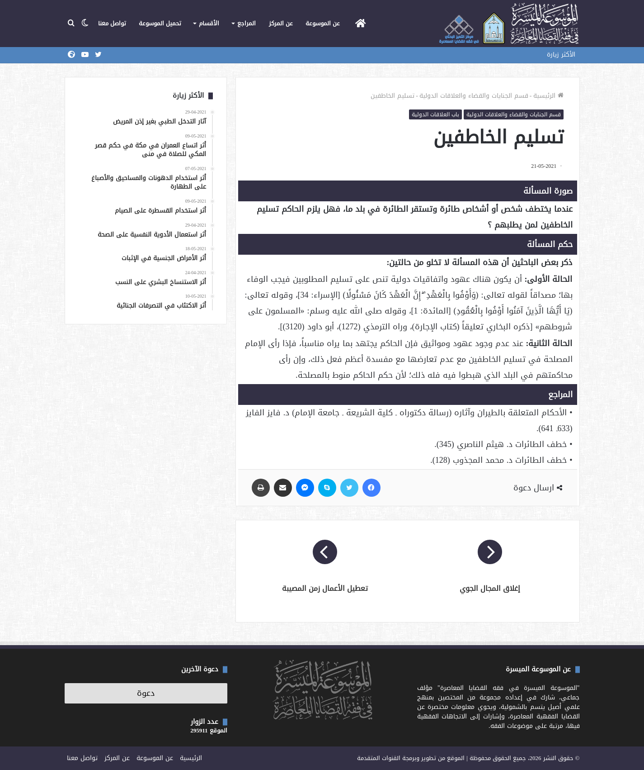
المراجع (246, 23)
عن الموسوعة (323, 23)
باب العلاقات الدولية (435, 114)
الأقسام (209, 23)
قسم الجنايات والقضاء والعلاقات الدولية (473, 96)
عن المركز (281, 23)
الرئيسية (548, 96)
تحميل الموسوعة (160, 23)
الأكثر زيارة (561, 54)
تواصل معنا (112, 23)
